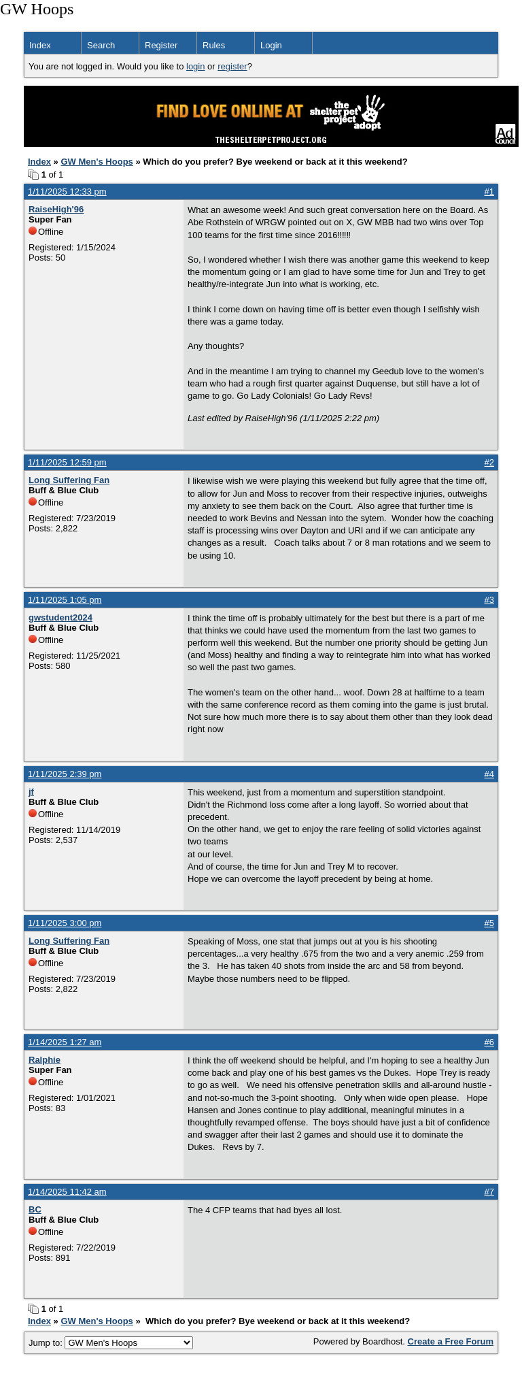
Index (40, 45)
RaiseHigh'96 (56, 209)
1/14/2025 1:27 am (64, 1042)
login (195, 66)
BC (35, 1209)
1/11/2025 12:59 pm (67, 462)
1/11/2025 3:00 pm (64, 923)
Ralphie (44, 1060)
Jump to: (111, 1342)
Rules (214, 45)
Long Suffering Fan (69, 480)
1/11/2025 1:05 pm (64, 600)
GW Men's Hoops (96, 161)
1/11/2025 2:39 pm (64, 774)
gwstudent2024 (60, 617)
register (232, 66)
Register (161, 45)
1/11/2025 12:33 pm (67, 191)
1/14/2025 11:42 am (67, 1192)
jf (31, 792)
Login (271, 45)
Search (101, 45)
